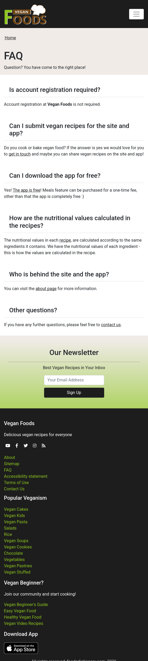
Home (10, 37)
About (9, 457)
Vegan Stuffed (17, 572)
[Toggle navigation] (136, 14)
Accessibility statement (25, 476)
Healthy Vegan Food (22, 617)
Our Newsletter (73, 352)
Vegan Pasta (16, 521)
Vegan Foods (19, 423)
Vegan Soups (16, 540)
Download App (21, 634)
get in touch (20, 154)
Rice (8, 534)
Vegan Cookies (18, 547)
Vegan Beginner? (24, 583)
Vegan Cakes (16, 509)
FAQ (8, 470)
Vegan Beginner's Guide (26, 604)
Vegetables (14, 559)
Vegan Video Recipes (23, 623)
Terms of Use (16, 482)
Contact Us (14, 488)
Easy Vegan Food (20, 610)
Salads (10, 528)
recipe (65, 240)
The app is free (26, 190)
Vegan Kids (14, 515)
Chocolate (13, 553)
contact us (111, 324)
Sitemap (11, 463)
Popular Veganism (25, 498)
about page (45, 288)
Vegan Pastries (18, 565)
